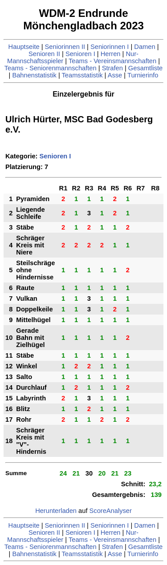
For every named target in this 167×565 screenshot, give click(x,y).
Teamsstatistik (82, 75)
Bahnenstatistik (34, 75)
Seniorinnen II (65, 46)
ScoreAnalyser (111, 510)
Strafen (112, 68)
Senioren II (44, 53)
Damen (144, 46)
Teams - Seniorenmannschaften (50, 68)
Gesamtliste (145, 68)
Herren (111, 53)
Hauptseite (24, 46)
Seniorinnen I (109, 46)
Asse (115, 75)
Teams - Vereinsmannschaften (112, 61)
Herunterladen (56, 510)
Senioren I (80, 53)
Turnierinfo (143, 75)
